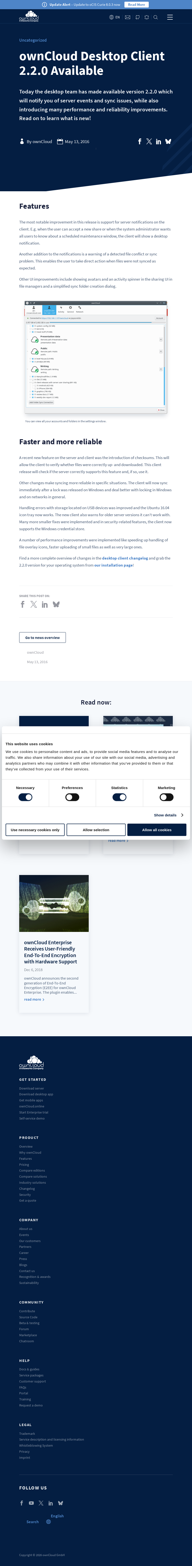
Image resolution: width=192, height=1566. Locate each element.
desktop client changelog (125, 558)
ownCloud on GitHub (137, 17)
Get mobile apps (31, 1100)
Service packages (31, 1375)
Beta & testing (29, 1323)
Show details (165, 815)
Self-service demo (32, 1118)
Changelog (27, 1188)
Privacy (24, 1451)
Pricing (24, 1164)
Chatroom (26, 1341)
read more (116, 840)
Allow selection (96, 830)
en (117, 17)
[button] (57, 1516)
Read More (136, 4)
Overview (26, 1146)
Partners (25, 1246)
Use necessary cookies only (35, 830)
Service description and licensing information (51, 1439)
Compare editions (32, 1170)
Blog (146, 17)
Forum (24, 1329)
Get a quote (27, 1200)
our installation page (113, 565)
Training (25, 1399)
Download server (31, 1088)
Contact (127, 17)
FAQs (22, 1387)
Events (24, 1235)
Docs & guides (29, 1369)
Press (23, 1259)
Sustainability (29, 1283)
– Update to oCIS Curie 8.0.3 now (85, 4)
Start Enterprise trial (33, 1112)
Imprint (24, 1457)
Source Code (28, 1317)
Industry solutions (32, 1182)
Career (24, 1253)
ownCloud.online (31, 1106)
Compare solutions (33, 1176)
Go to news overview (42, 637)
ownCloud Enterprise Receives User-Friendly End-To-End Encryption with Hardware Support (50, 952)
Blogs (23, 1265)
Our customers (30, 1241)
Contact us (27, 1271)
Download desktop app (36, 1094)
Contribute (27, 1311)
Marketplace (28, 1335)
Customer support (32, 1381)
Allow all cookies (157, 830)
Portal (23, 1393)
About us (25, 1229)
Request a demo (31, 1405)
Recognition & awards (35, 1276)
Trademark (27, 1433)
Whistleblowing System (36, 1445)
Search (155, 17)
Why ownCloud (30, 1152)
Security (25, 1194)
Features (25, 1158)
